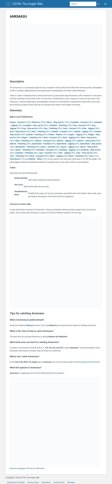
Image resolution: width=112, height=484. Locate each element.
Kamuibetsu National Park (89, 362)
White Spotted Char (49, 373)
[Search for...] (83, 4)
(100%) (20, 122)
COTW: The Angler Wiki (27, 4)
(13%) (93, 156)
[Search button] (98, 4)
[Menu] (105, 4)
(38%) (82, 122)
